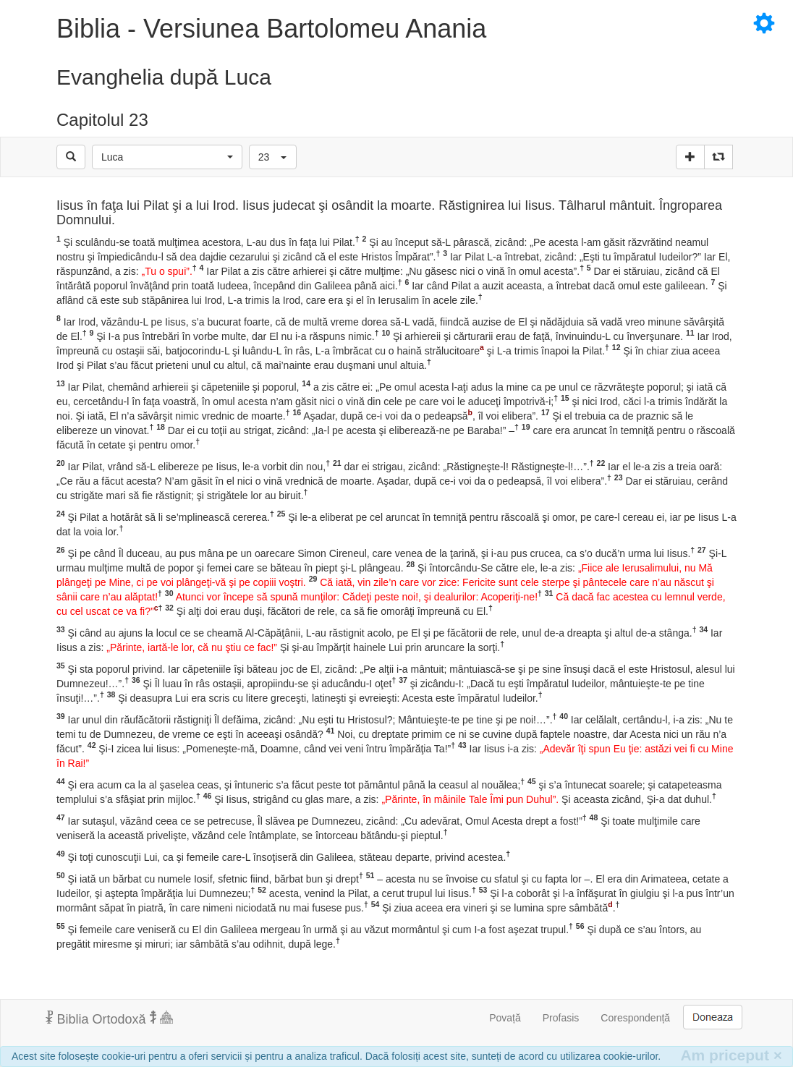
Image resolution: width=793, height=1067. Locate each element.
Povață (505, 1018)
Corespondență (635, 1018)
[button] (167, 157)
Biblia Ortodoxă (109, 1018)
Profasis (561, 1018)
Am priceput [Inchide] (731, 1055)
